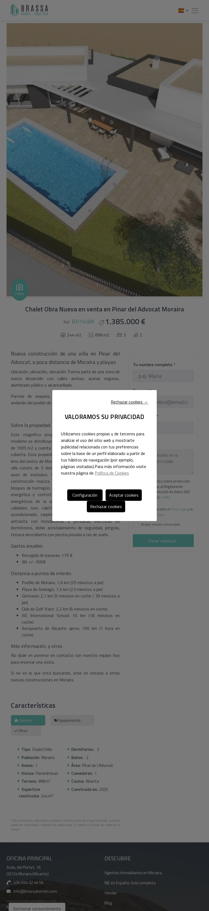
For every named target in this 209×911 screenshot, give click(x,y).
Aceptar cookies (124, 495)
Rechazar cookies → (129, 402)
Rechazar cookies (106, 506)
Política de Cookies (112, 473)
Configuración (84, 495)
